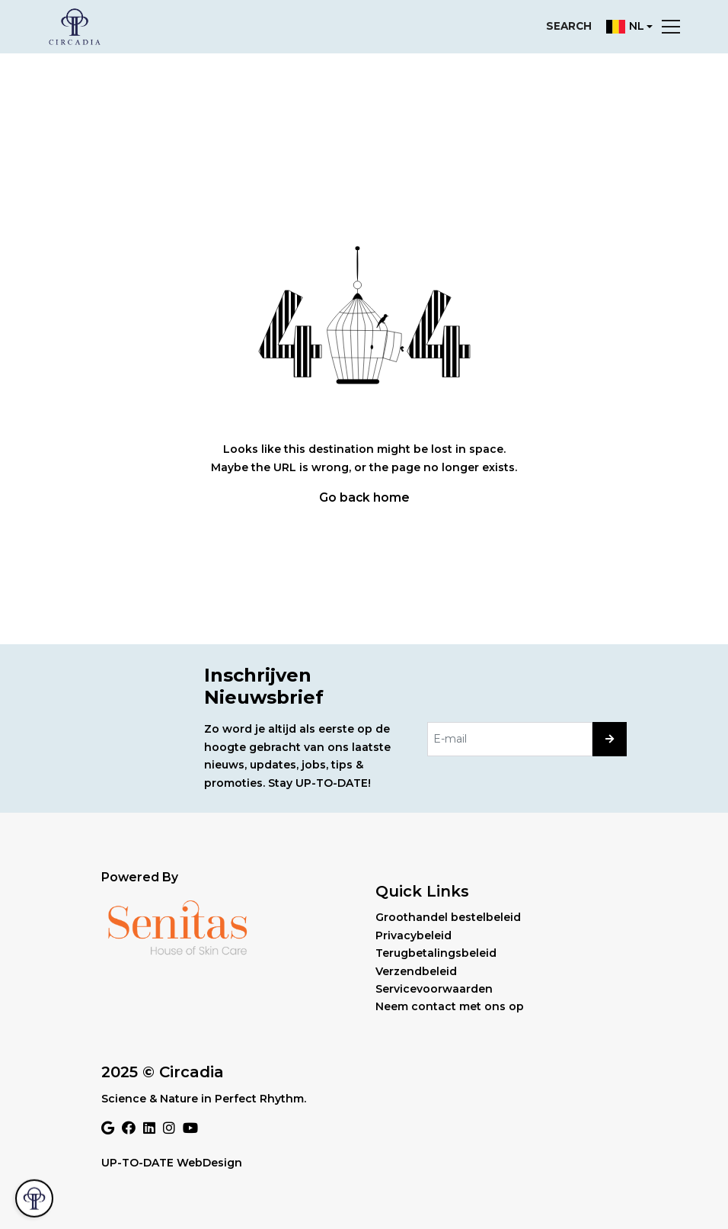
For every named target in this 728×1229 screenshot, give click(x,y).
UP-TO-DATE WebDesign (171, 1163)
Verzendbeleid (416, 971)
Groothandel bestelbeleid (448, 917)
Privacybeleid (413, 935)
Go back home (364, 497)
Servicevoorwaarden (434, 989)
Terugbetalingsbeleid (436, 953)
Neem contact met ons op (449, 1006)
